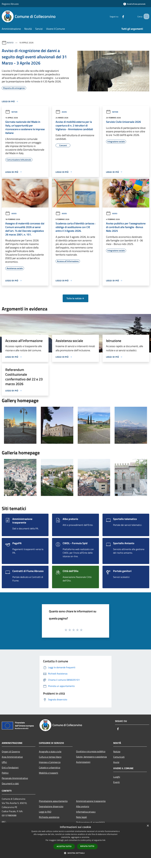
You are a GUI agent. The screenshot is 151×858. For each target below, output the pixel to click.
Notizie (11, 111)
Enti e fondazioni (10, 767)
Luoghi (116, 777)
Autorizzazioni (83, 762)
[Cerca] (145, 16)
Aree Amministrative (12, 757)
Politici (5, 773)
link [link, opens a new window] (103, 840)
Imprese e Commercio (49, 762)
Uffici (4, 762)
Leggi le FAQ (45, 811)
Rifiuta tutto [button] (87, 846)
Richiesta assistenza (49, 817)
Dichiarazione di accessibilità (90, 822)
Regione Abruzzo (10, 4)
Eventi (116, 782)
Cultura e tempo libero (50, 757)
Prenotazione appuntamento (53, 801)
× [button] (148, 826)
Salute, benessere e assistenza (91, 756)
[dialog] (75, 840)
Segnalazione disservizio (51, 806)
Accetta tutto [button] (64, 846)
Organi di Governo (11, 751)
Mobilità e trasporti (48, 773)
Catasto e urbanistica (49, 767)
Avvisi (10, 42)
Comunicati (119, 757)
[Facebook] (119, 16)
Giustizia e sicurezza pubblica (90, 751)
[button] (75, 852)
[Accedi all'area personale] (134, 3)
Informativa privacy (86, 811)
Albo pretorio (82, 806)
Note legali (81, 817)
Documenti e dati (10, 783)
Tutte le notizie (75, 298)
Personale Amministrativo (15, 778)
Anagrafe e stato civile (50, 751)
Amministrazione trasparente (91, 801)
